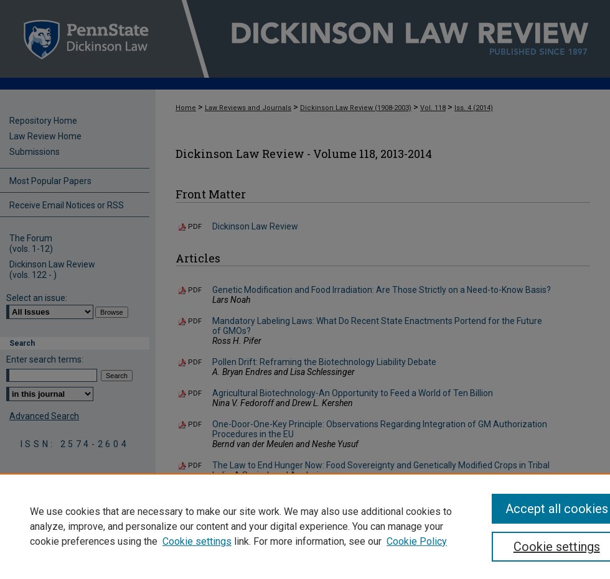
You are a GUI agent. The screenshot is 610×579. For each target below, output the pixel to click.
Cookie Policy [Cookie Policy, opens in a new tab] (417, 541)
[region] (305, 526)
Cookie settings (197, 541)
